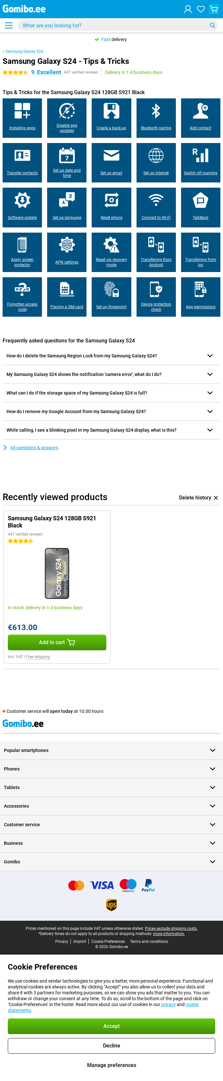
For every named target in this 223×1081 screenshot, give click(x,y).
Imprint (79, 941)
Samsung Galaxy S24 (24, 51)
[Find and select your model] (118, 25)
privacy (168, 1004)
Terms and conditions (149, 941)
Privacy (61, 941)
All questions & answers (30, 447)
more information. (169, 933)
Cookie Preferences (108, 941)
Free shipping (38, 657)
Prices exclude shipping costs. (171, 928)
